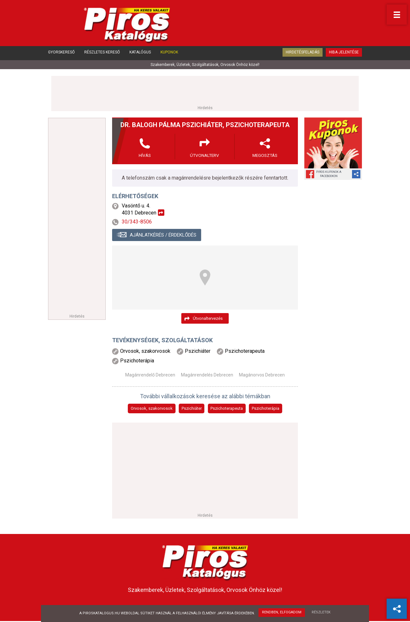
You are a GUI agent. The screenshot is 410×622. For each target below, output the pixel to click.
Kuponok (169, 54)
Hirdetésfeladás (302, 54)
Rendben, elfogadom (281, 612)
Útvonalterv (204, 155)
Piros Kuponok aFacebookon (328, 174)
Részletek (321, 612)
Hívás (145, 155)
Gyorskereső (61, 54)
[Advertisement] (205, 90)
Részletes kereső (102, 54)
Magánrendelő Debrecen (150, 375)
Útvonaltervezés (208, 318)
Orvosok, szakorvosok (152, 408)
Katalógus (140, 54)
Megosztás (264, 155)
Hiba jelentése (344, 54)
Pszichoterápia (265, 408)
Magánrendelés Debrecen (207, 375)
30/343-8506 (137, 222)
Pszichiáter (192, 408)
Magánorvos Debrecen (262, 375)
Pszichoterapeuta (226, 408)
